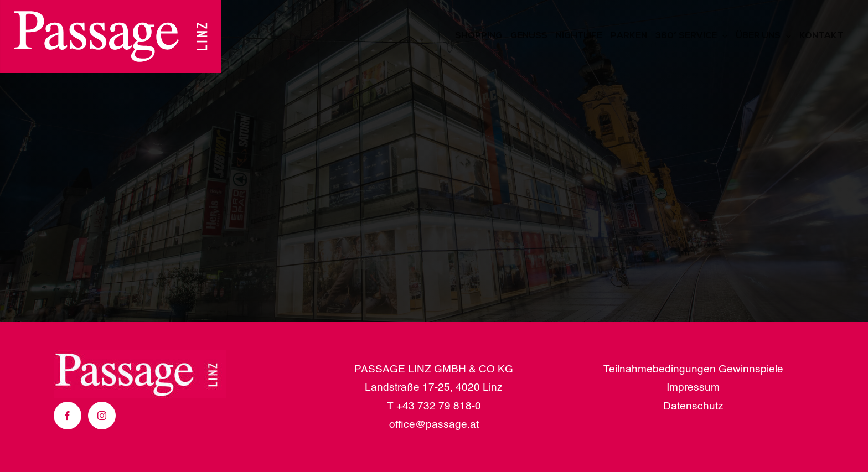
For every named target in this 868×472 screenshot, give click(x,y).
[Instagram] (102, 415)
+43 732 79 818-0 (438, 406)
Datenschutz (693, 406)
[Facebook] (67, 415)
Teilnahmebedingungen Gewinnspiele (693, 369)
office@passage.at (434, 424)
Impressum (693, 387)
